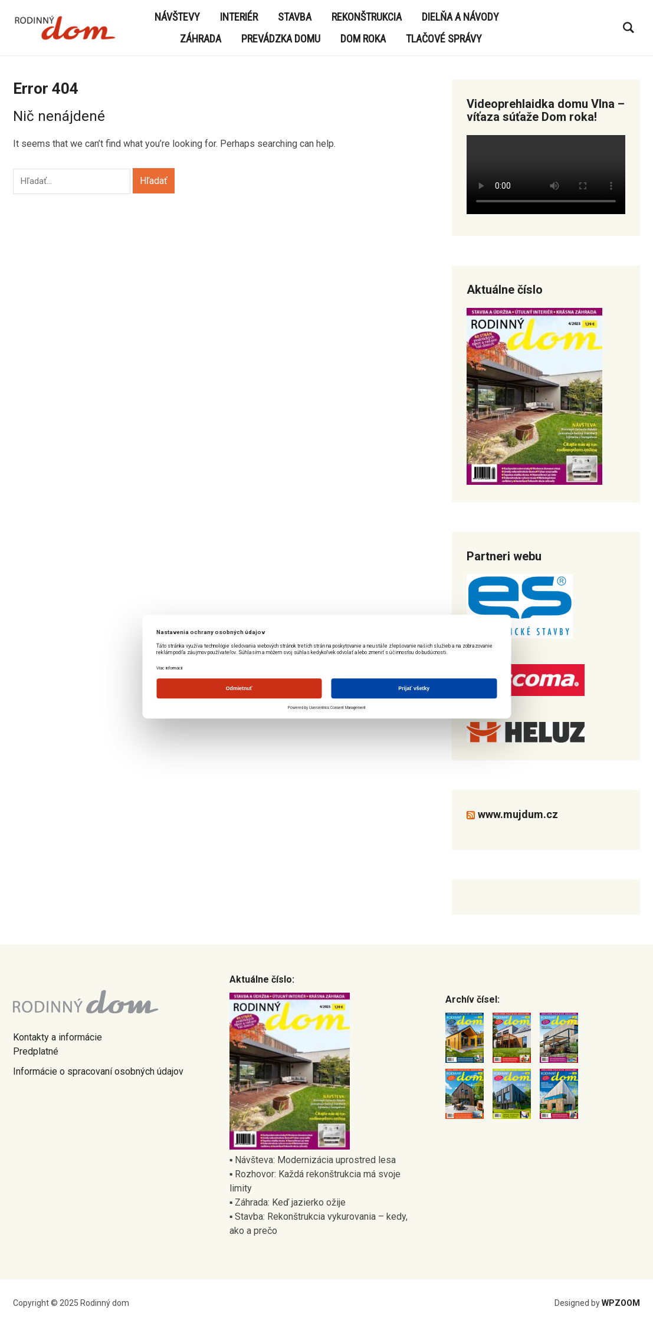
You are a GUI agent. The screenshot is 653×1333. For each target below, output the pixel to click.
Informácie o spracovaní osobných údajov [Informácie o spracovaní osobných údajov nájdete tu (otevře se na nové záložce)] (98, 1071)
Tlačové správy (444, 38)
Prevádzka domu (280, 38)
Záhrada (200, 38)
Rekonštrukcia (367, 17)
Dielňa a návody (460, 17)
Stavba (294, 17)
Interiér (239, 17)
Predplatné (35, 1051)
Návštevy (177, 17)
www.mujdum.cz (518, 814)
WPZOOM (621, 1303)
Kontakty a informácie (57, 1037)
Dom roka (363, 38)
